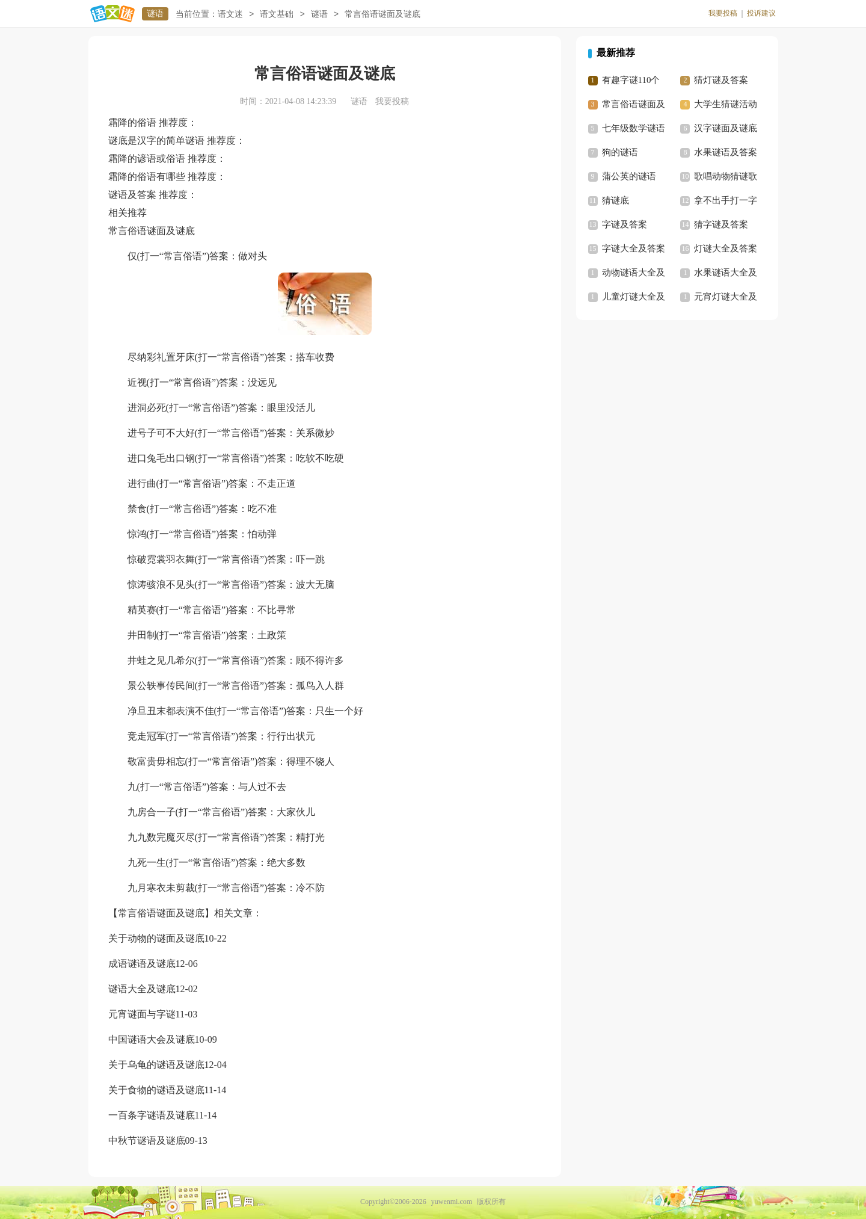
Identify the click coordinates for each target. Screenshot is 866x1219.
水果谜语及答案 (725, 152)
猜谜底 (615, 200)
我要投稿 (722, 13)
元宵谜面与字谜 (142, 1014)
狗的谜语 (620, 152)
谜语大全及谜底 (142, 989)
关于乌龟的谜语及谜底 (156, 1065)
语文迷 (230, 14)
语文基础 (276, 14)
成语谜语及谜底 (142, 963)
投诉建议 (761, 13)
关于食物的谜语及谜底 (156, 1090)
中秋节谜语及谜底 (146, 1140)
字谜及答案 (624, 224)
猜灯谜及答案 (721, 80)
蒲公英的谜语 (629, 176)
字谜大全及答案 (633, 248)
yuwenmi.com (451, 1201)
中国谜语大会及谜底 (151, 1039)
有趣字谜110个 (631, 80)
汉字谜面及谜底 (725, 128)
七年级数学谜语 (633, 128)
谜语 (155, 13)
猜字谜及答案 (721, 224)
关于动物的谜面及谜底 (156, 938)
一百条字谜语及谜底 (151, 1115)
